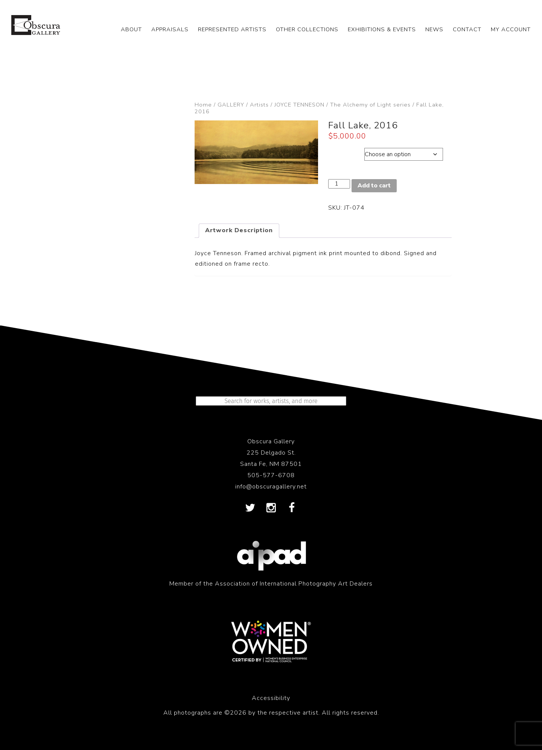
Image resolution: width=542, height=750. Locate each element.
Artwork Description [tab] (239, 230)
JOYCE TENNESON (299, 104)
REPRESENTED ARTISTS (232, 29)
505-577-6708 (271, 475)
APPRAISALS (170, 29)
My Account (511, 29)
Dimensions (346, 152)
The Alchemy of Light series (370, 104)
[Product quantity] (339, 184)
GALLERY (231, 104)
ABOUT (131, 29)
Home (203, 104)
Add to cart (374, 185)
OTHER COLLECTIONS (307, 29)
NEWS (434, 29)
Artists (259, 104)
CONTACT (467, 29)
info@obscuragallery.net (271, 486)
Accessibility (271, 698)
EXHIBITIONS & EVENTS (382, 29)
